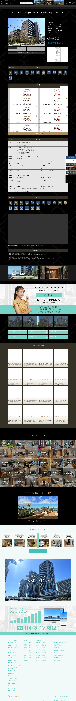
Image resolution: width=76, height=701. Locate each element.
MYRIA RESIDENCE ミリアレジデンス (14, 665)
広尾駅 (37, 647)
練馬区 (30, 657)
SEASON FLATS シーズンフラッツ (14, 662)
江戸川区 (26, 660)
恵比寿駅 (44, 644)
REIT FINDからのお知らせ (58, 657)
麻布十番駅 (38, 642)
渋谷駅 (43, 642)
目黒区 (30, 647)
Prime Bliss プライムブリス (13, 691)
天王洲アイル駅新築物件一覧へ (12, 332)
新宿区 (25, 645)
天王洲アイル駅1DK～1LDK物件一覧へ (34, 337)
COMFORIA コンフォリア (12, 645)
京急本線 (18, 152)
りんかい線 (19, 147)
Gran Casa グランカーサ (12, 675)
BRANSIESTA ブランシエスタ (13, 677)
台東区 (30, 649)
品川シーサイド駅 (25, 149)
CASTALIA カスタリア (12, 655)
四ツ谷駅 (44, 652)
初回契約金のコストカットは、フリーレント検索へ (37, 633)
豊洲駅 (43, 647)
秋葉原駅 (44, 660)
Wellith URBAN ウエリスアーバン (14, 683)
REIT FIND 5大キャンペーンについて (60, 642)
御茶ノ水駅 (44, 658)
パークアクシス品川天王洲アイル (22, 6)
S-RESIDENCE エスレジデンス (13, 668)
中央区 (30, 642)
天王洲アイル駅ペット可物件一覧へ (13, 337)
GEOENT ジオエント (11, 690)
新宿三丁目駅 (44, 649)
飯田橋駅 (44, 650)
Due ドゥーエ (10, 663)
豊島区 (30, 652)
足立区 (25, 658)
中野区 (25, 655)
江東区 (30, 644)
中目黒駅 (44, 657)
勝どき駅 (37, 652)
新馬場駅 (23, 152)
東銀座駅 (37, 657)
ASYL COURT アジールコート (13, 678)
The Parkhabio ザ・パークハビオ (14, 647)
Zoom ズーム (10, 685)
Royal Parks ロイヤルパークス (13, 672)
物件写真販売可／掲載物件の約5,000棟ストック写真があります (27, 52)
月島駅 (37, 660)
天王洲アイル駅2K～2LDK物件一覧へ (54, 332)
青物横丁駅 (23, 153)
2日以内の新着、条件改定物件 (59, 650)
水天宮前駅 (38, 655)
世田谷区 (30, 650)
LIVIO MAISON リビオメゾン (13, 686)
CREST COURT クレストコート (13, 673)
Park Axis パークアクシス (12, 642)
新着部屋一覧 (56, 647)
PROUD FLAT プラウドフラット (13, 649)
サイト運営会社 (57, 312)
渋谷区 (25, 644)
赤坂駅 (37, 645)
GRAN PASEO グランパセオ (13, 667)
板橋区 (25, 657)
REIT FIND (4, 6)
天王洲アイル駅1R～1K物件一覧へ (33, 332)
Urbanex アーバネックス (12, 652)
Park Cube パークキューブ (12, 650)
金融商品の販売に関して (58, 655)
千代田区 (30, 645)
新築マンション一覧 (58, 649)
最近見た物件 (68, 161)
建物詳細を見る (12, 67)
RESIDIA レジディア (11, 644)
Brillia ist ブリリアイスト (12, 660)
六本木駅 (37, 644)
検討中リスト (56, 652)
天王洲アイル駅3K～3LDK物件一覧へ (54, 337)
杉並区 (30, 655)
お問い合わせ (48, 295)
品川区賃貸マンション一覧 (11, 6)
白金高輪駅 (38, 649)
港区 (25, 642)
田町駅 (37, 650)
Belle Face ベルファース (12, 688)
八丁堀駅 (37, 658)
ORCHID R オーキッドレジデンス (14, 657)
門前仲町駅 (44, 645)
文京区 (25, 649)
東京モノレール (20, 150)
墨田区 (25, 650)
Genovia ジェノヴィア (12, 670)
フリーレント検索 (57, 645)
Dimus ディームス (11, 658)
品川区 (20, 145)
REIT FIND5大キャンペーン (37, 551)
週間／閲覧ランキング (58, 644)
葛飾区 (30, 658)
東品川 (23, 145)
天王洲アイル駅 (25, 147)
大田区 (25, 652)
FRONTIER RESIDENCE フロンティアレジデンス (15, 681)
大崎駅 (43, 655)
